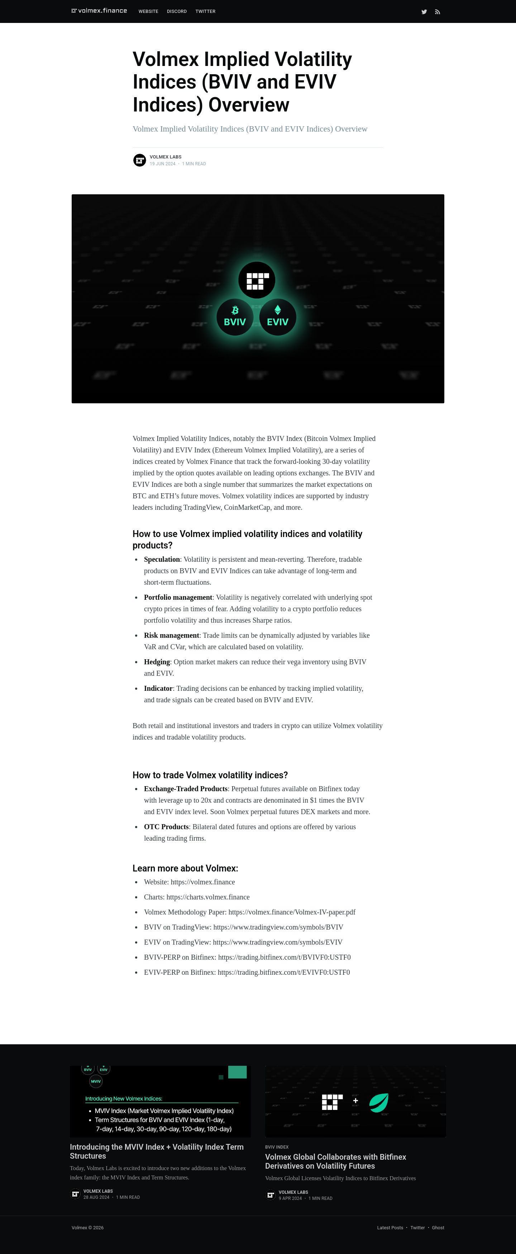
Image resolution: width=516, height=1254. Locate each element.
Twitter (205, 11)
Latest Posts (390, 1228)
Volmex (79, 1228)
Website (148, 11)
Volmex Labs (165, 157)
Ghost (438, 1228)
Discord (177, 11)
